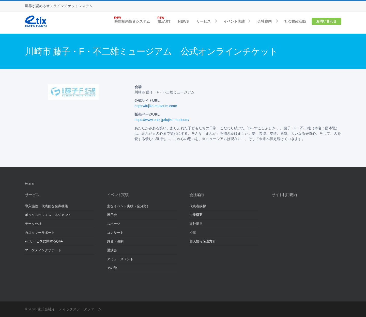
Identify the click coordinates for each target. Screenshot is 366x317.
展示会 (112, 215)
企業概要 (196, 215)
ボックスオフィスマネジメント (48, 215)
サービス (203, 21)
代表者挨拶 (197, 206)
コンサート (115, 233)
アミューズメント (120, 259)
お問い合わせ (326, 21)
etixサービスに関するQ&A (44, 241)
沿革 (192, 233)
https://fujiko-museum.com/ (155, 106)
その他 (112, 268)
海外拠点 (196, 224)
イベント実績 (234, 21)
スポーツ (113, 224)
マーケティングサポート (43, 250)
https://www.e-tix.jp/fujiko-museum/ (161, 120)
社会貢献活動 (295, 21)
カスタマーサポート (40, 233)
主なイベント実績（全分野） (128, 206)
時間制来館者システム (132, 21)
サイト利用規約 (284, 194)
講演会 (112, 250)
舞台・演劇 (115, 241)
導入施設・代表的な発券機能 (46, 206)
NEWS (183, 21)
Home (29, 183)
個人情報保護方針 (202, 241)
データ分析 (33, 224)
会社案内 (264, 21)
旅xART (164, 21)
